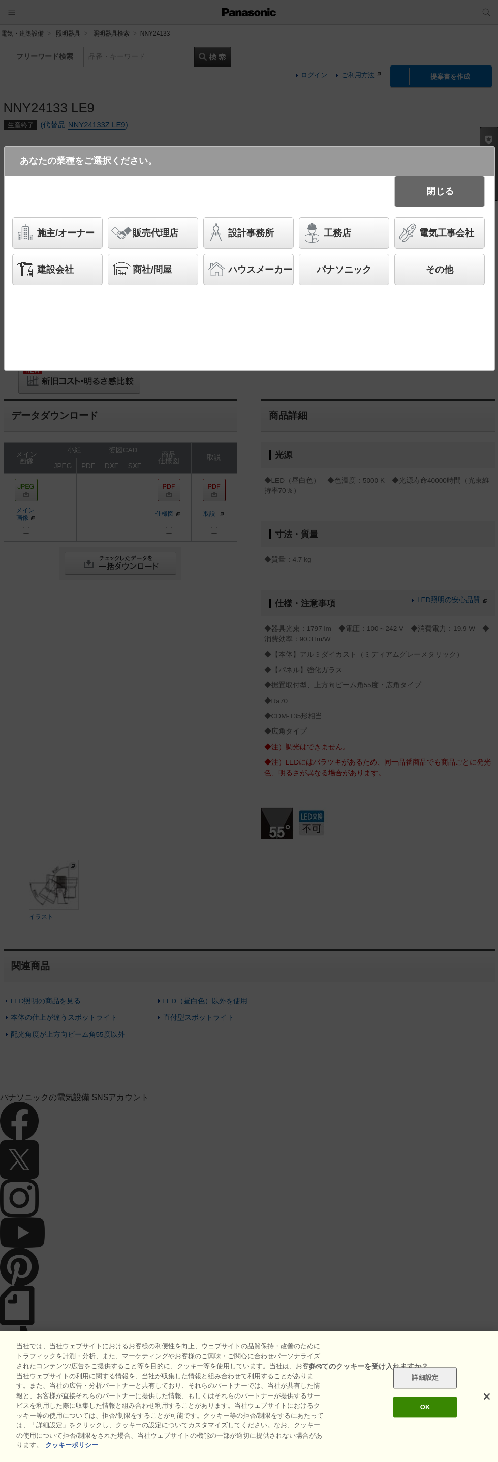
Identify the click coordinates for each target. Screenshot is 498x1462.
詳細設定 (425, 1378)
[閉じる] (487, 1396)
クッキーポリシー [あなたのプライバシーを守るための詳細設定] (71, 1445)
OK (425, 1407)
